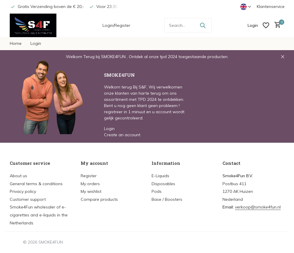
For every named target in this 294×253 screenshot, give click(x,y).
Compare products (99, 199)
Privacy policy (23, 191)
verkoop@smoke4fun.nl (258, 207)
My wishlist (91, 191)
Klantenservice (271, 6)
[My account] (253, 25)
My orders (90, 183)
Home (16, 43)
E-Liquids (160, 175)
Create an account (122, 134)
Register (89, 175)
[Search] (188, 25)
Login (35, 43)
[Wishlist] (266, 25)
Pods (157, 191)
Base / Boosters (167, 199)
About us (18, 175)
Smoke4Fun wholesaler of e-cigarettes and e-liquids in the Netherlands (39, 214)
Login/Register (116, 25)
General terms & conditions (36, 183)
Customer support (28, 199)
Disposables (163, 183)
